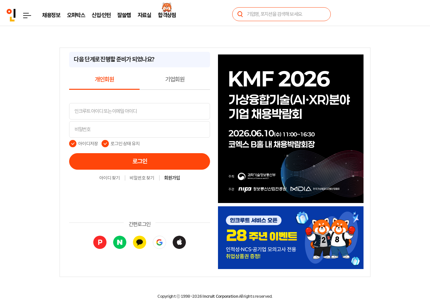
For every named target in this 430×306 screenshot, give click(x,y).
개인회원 (104, 80)
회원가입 (172, 178)
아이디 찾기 (109, 178)
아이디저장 (88, 144)
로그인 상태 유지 (125, 144)
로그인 (139, 161)
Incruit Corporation (220, 296)
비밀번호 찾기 (142, 178)
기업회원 (175, 80)
